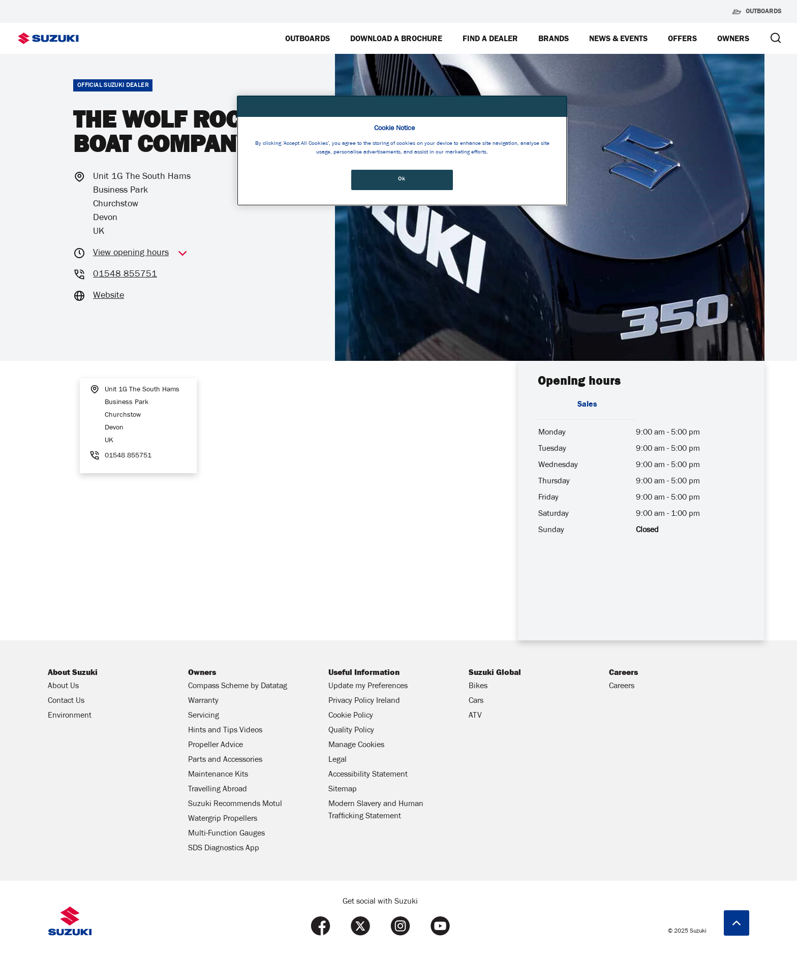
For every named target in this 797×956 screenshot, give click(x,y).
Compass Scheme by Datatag (237, 687)
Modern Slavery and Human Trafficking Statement (375, 810)
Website (108, 296)
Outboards (756, 12)
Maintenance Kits (218, 775)
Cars (476, 701)
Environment (69, 716)
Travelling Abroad (217, 790)
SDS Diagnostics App (223, 849)
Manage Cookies (356, 746)
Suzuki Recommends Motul (235, 804)
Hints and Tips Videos (225, 731)
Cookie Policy (350, 716)
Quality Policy (351, 731)
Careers (621, 687)
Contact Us (66, 701)
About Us (63, 687)
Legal (337, 760)
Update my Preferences (368, 687)
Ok (401, 179)
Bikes (478, 687)
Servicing (203, 716)
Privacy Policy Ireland (364, 701)
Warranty (203, 701)
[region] (402, 151)
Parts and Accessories (225, 760)
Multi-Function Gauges (226, 834)
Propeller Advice (215, 746)
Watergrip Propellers (222, 819)
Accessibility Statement (368, 775)
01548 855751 (125, 275)
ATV (475, 716)
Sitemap (342, 790)
